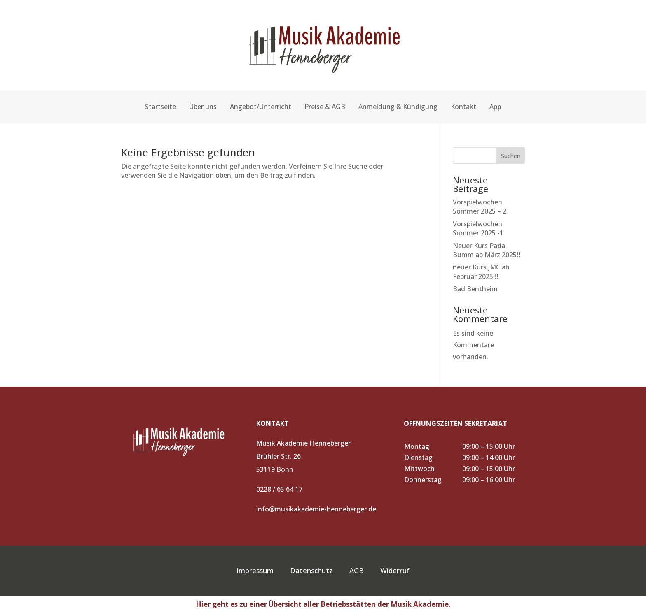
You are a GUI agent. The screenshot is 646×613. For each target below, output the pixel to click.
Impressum (255, 570)
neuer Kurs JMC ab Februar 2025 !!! (481, 271)
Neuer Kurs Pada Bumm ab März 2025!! (486, 250)
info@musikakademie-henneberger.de (316, 508)
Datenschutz (311, 570)
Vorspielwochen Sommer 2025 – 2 (479, 206)
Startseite (160, 106)
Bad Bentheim (475, 288)
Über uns (203, 106)
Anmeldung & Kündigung (398, 106)
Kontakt (463, 106)
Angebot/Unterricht (260, 106)
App (495, 106)
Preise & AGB (324, 106)
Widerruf (395, 570)
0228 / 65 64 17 (279, 489)
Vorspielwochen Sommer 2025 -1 (478, 228)
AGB (364, 570)
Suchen (510, 156)
